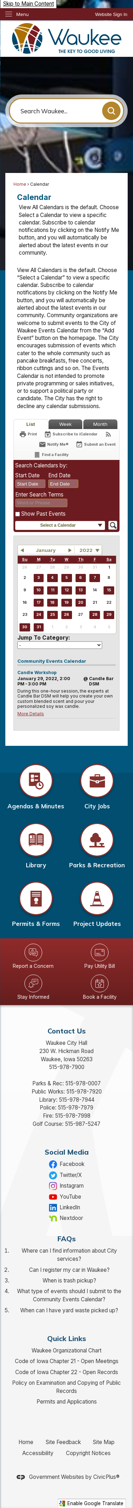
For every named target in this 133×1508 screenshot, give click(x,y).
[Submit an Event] (96, 445)
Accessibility (38, 1453)
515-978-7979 (75, 1107)
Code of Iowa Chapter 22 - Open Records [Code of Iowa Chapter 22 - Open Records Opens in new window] (66, 1372)
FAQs (66, 1238)
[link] (111, 14)
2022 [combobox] (86, 550)
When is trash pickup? (69, 1280)
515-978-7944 (76, 1099)
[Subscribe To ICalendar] (71, 434)
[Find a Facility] (50, 455)
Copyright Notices (88, 1453)
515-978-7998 (72, 1115)
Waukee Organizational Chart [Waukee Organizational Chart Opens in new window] (66, 1350)
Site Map (104, 1442)
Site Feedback (63, 1442)
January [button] (46, 550)
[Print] (28, 434)
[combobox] (30, 484)
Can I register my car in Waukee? (69, 1269)
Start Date (27, 475)
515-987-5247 (82, 1124)
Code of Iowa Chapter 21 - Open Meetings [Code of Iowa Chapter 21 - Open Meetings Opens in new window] (66, 1361)
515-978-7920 (84, 1091)
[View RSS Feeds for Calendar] (108, 434)
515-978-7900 (66, 1067)
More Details (30, 713)
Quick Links (66, 1338)
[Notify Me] (53, 444)
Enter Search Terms (39, 494)
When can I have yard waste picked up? (69, 1310)
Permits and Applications (67, 1401)
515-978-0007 (83, 1083)
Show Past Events (43, 513)
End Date (59, 475)
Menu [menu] (22, 14)
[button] (111, 111)
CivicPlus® (106, 1477)
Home (19, 184)
